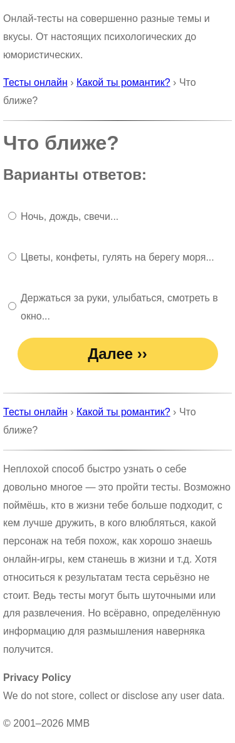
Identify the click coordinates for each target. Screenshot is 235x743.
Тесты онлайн (35, 82)
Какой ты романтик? (123, 82)
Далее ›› (117, 353)
